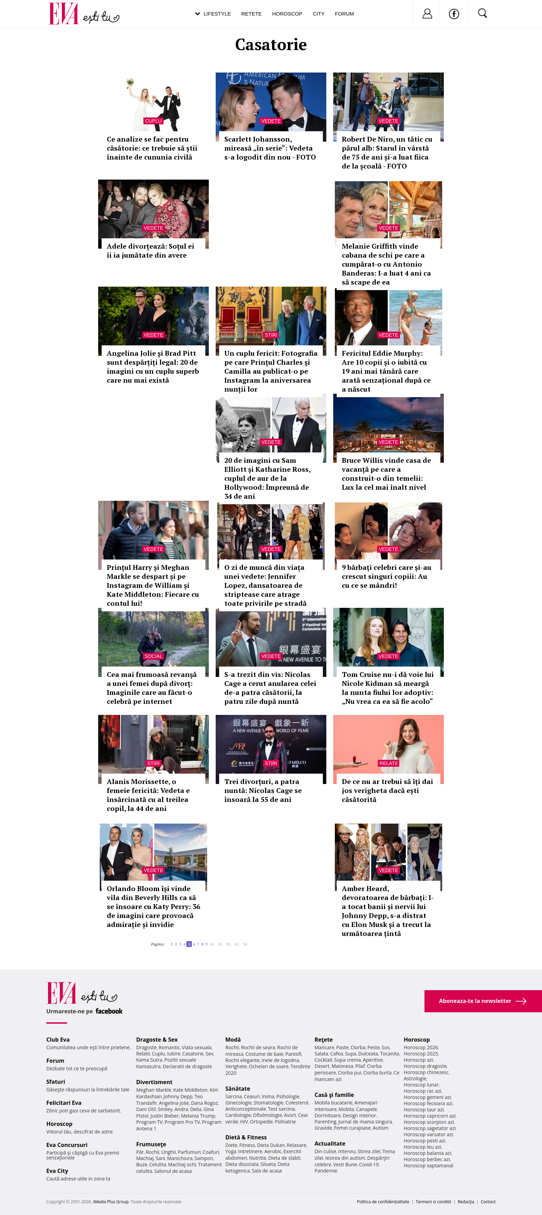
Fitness (247, 1145)
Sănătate (237, 1088)
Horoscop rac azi (422, 1091)
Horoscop (287, 14)
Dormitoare (328, 1115)
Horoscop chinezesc (426, 1072)
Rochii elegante (242, 1060)
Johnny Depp (178, 1096)
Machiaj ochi (182, 1164)
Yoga (230, 1151)
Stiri (271, 335)
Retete (251, 14)
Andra (181, 1109)
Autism (381, 1128)
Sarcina (233, 1096)
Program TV (149, 1122)
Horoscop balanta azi (427, 1153)
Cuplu (153, 121)
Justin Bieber (164, 1115)
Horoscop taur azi (423, 1109)
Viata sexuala (197, 1047)
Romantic (169, 1047)
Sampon (204, 1158)
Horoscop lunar (421, 1084)
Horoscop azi (418, 1059)
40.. (237, 944)
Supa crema (347, 1059)
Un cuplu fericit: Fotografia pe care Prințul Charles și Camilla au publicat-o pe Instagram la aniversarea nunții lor (271, 371)
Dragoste (146, 1047)
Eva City (57, 1171)
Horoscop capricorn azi (430, 1115)
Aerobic (273, 1151)
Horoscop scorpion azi (429, 1122)
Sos (386, 1047)
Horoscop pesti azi (424, 1140)
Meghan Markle (153, 1090)
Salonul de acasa (173, 1171)
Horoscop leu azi (422, 1147)
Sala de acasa (267, 1170)
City (319, 14)
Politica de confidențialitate (383, 1202)
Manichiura (180, 1158)
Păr (140, 1152)
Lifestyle (217, 14)
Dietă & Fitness (246, 1137)
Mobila (346, 1109)
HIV (244, 1121)
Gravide (323, 1128)
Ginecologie (238, 1102)
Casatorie (193, 1053)
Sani (160, 1158)
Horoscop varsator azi (428, 1134)
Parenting (325, 1121)
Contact (488, 1202)
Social (153, 656)
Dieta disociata (242, 1164)
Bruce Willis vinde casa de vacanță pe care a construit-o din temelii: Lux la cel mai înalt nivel (386, 474)
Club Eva (58, 1039)
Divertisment (154, 1082)
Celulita (157, 1164)
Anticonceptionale (245, 1109)
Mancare (324, 1047)
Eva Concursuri (66, 1145)
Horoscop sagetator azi (430, 1128)
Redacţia (466, 1202)
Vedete (271, 121)
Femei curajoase (352, 1128)
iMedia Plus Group (111, 1202)
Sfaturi (55, 1081)
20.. (221, 944)
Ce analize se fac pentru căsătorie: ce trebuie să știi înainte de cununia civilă (152, 148)
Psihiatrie (285, 1121)
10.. (212, 944)
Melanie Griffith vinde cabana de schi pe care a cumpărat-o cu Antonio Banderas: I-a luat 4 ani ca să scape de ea (386, 264)
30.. (229, 944)
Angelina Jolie (174, 1103)
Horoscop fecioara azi (428, 1103)
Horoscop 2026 (421, 1047)
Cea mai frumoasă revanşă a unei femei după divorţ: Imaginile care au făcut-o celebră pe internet (152, 688)
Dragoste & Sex (157, 1039)
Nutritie (257, 1158)
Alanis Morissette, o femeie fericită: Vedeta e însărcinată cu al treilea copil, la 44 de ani (148, 795)
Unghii (168, 1152)
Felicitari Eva (64, 1103)
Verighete (236, 1066)
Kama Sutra (149, 1059)
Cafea (336, 1053)
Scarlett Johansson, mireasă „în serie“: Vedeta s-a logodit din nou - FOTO (270, 148)
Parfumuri (189, 1152)
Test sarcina (281, 1109)
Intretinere (250, 1151)
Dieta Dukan (270, 1145)
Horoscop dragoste (425, 1066)
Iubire (173, 1053)
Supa (350, 1053)
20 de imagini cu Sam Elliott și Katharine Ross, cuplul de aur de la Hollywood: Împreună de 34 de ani (267, 478)
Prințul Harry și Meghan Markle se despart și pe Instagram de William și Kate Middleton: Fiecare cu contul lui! (153, 585)
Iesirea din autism (345, 1158)
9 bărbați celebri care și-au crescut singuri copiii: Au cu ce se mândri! (386, 576)
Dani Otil (146, 1109)
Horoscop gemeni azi (427, 1097)
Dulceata (368, 1053)
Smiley (165, 1109)
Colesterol (297, 1102)
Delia (196, 1109)
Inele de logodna (280, 1060)
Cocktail (323, 1059)
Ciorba (358, 1047)
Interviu (347, 1151)
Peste (373, 1047)
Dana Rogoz (204, 1103)
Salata (321, 1053)
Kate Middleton (190, 1090)
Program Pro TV (182, 1122)
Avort (290, 1115)
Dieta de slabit (284, 1158)
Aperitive (373, 1059)
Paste (342, 1047)
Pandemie (326, 1170)
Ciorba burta (377, 1072)
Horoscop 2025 (421, 1053)
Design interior (359, 1115)
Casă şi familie (334, 1095)
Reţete (324, 1039)
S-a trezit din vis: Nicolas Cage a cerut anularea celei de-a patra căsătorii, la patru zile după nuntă (270, 688)
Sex (210, 1053)
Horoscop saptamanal (428, 1165)
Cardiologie (238, 1115)
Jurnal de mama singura (365, 1121)
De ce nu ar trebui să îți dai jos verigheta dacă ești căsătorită (387, 790)
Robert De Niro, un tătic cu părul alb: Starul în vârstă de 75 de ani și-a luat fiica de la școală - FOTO (387, 152)
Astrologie (415, 1078)
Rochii (152, 1152)
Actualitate (330, 1143)
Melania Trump (198, 1115)
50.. (246, 944)
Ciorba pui (349, 1072)
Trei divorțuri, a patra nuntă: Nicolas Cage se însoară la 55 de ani (263, 790)
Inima (268, 1096)
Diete (231, 1145)
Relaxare (297, 1145)
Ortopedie (261, 1121)
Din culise (325, 1151)
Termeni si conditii (433, 1202)
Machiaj (145, 1158)
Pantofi (293, 1054)
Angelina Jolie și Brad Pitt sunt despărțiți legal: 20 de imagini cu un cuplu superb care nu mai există (153, 366)
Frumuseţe (151, 1144)
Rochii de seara (258, 1047)
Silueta (268, 1164)
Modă (233, 1039)
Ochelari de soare (269, 1066)
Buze (141, 1164)
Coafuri (211, 1152)
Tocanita (389, 1053)
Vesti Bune (345, 1164)
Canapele (366, 1109)
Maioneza (342, 1066)
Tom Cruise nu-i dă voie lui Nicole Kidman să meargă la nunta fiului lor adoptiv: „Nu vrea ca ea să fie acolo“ (388, 688)
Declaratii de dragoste (187, 1066)
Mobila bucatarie (334, 1102)
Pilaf (360, 1066)
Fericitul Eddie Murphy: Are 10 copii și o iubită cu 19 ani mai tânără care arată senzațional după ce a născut (386, 371)
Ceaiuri (252, 1096)
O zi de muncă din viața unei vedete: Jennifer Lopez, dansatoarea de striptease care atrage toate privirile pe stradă (265, 585)
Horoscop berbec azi (427, 1159)
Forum (344, 14)
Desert (322, 1066)
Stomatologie (268, 1102)
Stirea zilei (368, 1151)
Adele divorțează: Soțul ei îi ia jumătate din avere (150, 250)
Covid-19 (369, 1164)
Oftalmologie (267, 1115)
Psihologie (288, 1096)
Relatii (389, 763)
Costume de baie (264, 1054)
